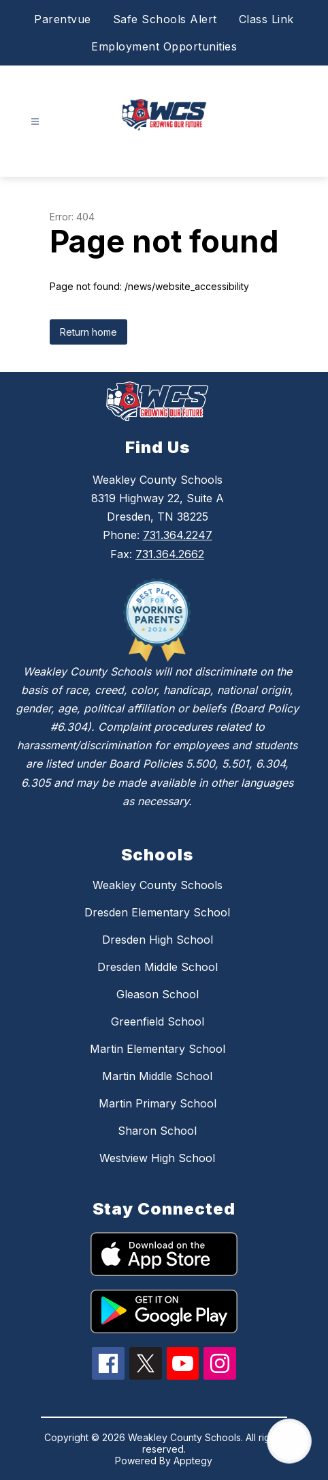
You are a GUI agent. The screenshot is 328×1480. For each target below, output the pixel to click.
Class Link (266, 19)
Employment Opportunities (164, 46)
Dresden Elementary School (157, 912)
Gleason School (157, 994)
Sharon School (157, 1130)
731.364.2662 (169, 554)
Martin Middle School (157, 1076)
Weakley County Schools (158, 885)
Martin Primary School (157, 1103)
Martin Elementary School (157, 1049)
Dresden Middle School (157, 967)
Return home (88, 332)
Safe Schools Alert (165, 19)
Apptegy (193, 1460)
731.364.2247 (177, 535)
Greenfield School (157, 1021)
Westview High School (157, 1158)
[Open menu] (35, 122)
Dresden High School (157, 939)
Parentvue (62, 19)
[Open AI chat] (289, 1441)
